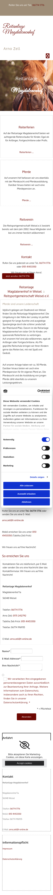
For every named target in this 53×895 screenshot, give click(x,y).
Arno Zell (12, 48)
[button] (18, 276)
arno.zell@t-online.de (13, 520)
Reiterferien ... (26, 152)
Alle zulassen (26, 485)
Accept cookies (24, 763)
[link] (24, 745)
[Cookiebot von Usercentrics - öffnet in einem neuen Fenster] (38, 391)
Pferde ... (26, 200)
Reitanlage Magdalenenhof (18, 29)
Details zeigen (37, 477)
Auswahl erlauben (26, 493)
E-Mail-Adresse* (11, 658)
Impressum (7, 848)
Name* (6, 651)
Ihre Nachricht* (11, 665)
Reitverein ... (26, 244)
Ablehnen (26, 502)
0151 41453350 (29, 266)
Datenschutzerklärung (12, 859)
